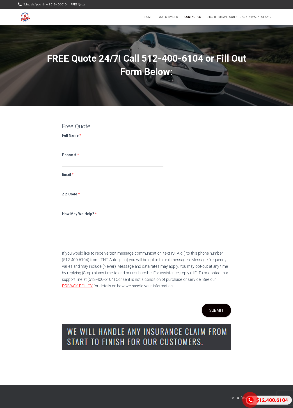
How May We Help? (79, 214)
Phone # (70, 155)
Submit (216, 310)
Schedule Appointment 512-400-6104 (45, 4)
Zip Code (71, 194)
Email (67, 174)
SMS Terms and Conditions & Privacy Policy (240, 17)
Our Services (168, 17)
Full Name (71, 135)
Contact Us (192, 17)
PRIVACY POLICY (77, 286)
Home (148, 17)
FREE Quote (78, 4)
